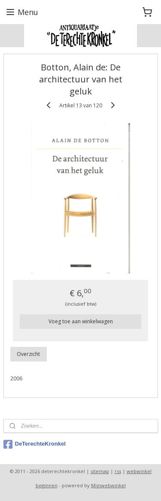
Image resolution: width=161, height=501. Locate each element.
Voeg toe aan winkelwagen (81, 321)
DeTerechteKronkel (34, 444)
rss (118, 471)
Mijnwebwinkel (108, 485)
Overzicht (28, 353)
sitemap (100, 471)
